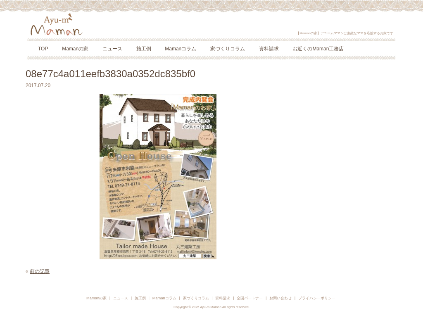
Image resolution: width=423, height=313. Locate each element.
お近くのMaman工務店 (318, 49)
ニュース (112, 49)
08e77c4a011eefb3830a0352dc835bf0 (110, 73)
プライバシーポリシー (316, 298)
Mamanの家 (75, 49)
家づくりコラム (227, 49)
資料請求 (269, 49)
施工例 (143, 49)
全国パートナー (250, 298)
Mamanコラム (180, 49)
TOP (43, 49)
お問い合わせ (280, 298)
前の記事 (40, 271)
